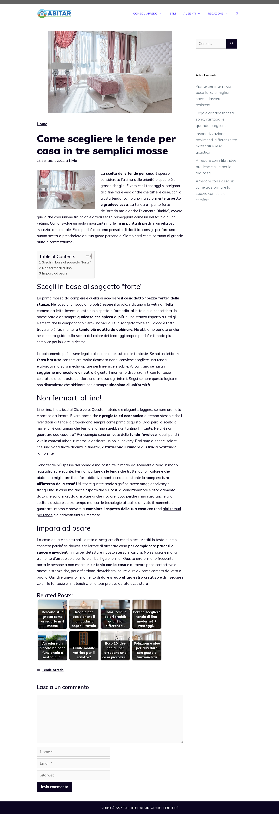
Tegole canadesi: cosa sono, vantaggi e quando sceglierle (215, 119)
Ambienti (193, 13)
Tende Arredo (53, 670)
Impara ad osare (54, 273)
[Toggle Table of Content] (86, 256)
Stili (173, 13)
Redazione (220, 13)
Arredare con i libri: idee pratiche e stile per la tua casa (216, 166)
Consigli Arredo (149, 13)
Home (42, 123)
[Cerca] (231, 44)
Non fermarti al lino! (57, 268)
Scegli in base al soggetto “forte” (66, 262)
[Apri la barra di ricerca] (237, 13)
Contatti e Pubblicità (164, 808)
